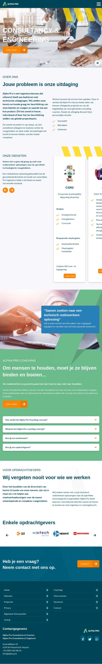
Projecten (26, 602)
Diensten (26, 596)
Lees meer (16, 49)
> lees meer (69, 276)
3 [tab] (55, 63)
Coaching (76, 590)
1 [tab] (47, 63)
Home (26, 590)
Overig (26, 619)
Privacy (26, 608)
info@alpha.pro (10, 653)
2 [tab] (51, 63)
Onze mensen (76, 596)
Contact (90, 563)
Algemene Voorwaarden (26, 614)
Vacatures (76, 602)
